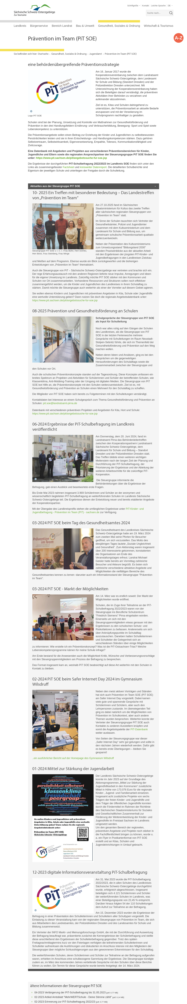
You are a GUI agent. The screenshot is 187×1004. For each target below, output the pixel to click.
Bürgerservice (39, 25)
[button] (133, 5)
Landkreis (20, 25)
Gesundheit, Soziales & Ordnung (119, 25)
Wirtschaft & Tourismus (158, 25)
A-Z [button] (178, 37)
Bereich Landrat (62, 25)
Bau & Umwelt (85, 25)
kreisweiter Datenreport (93, 167)
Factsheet (68, 167)
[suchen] (171, 13)
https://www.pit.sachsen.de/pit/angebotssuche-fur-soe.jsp (71, 158)
